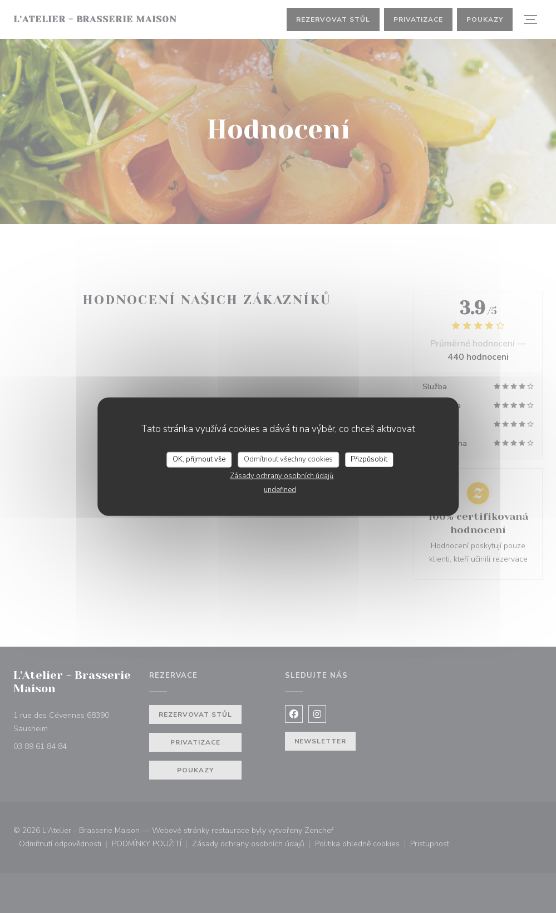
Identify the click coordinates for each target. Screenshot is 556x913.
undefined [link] (280, 489)
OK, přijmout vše (199, 459)
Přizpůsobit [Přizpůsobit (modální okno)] (369, 459)
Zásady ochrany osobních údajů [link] (281, 475)
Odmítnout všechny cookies (288, 459)
